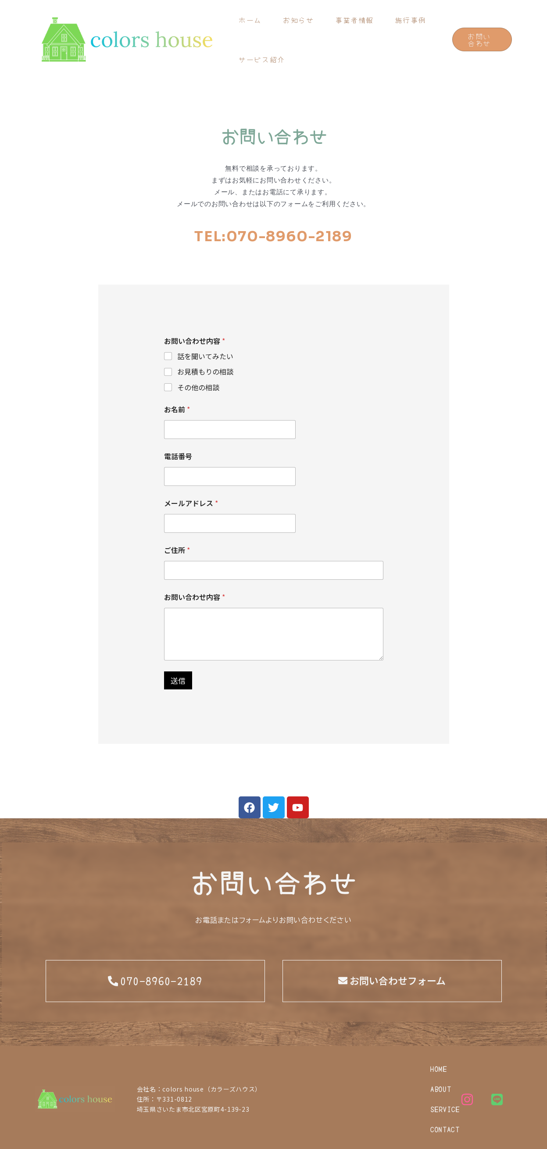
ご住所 (177, 550)
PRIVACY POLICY (59, 1137)
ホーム (250, 19)
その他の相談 (198, 387)
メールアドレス (191, 503)
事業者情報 (356, 19)
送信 (178, 680)
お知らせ (299, 19)
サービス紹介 (262, 59)
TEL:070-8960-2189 (273, 236)
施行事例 (412, 19)
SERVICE (369, 1068)
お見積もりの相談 (205, 371)
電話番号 (178, 456)
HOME (282, 1068)
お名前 (177, 409)
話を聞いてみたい (205, 356)
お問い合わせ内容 (194, 597)
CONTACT (288, 1089)
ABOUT (322, 1068)
